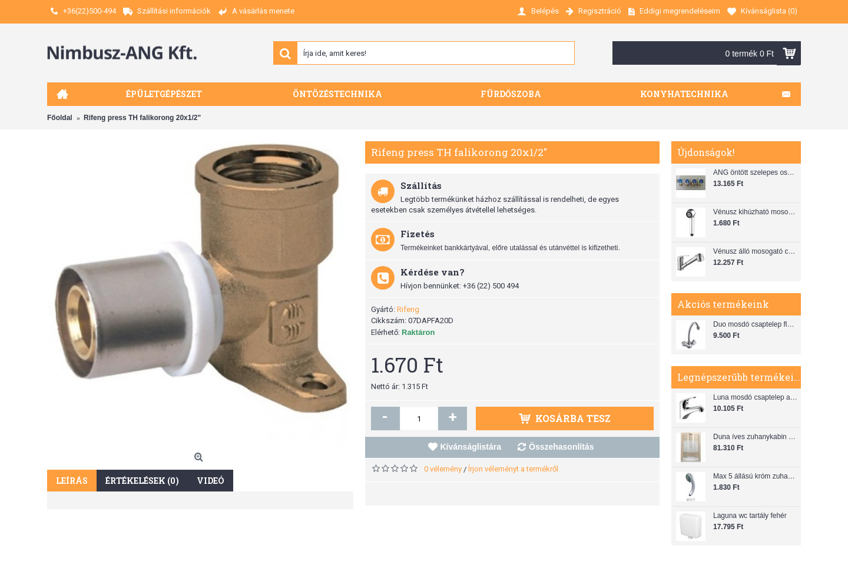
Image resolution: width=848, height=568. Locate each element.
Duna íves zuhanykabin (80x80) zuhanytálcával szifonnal (755, 437)
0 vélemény (443, 468)
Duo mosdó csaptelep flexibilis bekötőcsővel (755, 324)
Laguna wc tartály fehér (750, 515)
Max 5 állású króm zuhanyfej (755, 476)
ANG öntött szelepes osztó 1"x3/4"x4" (755, 172)
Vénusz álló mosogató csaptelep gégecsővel (755, 251)
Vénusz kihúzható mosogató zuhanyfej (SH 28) (755, 212)
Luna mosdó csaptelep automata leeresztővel (755, 397)
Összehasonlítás (561, 446)
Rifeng (408, 309)
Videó (210, 480)
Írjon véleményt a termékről (513, 468)
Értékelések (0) (142, 480)
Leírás (72, 480)
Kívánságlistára (471, 446)
